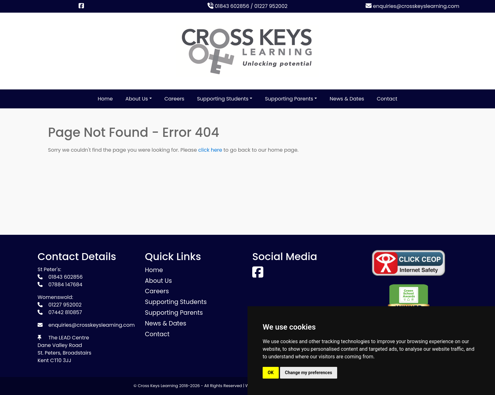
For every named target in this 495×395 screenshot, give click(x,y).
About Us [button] (136, 98)
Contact (387, 98)
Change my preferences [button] (308, 372)
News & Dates (347, 98)
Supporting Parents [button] (289, 98)
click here (210, 150)
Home (105, 98)
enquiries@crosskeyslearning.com (412, 6)
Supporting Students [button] (222, 98)
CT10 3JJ (60, 360)
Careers (174, 98)
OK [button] (271, 372)
